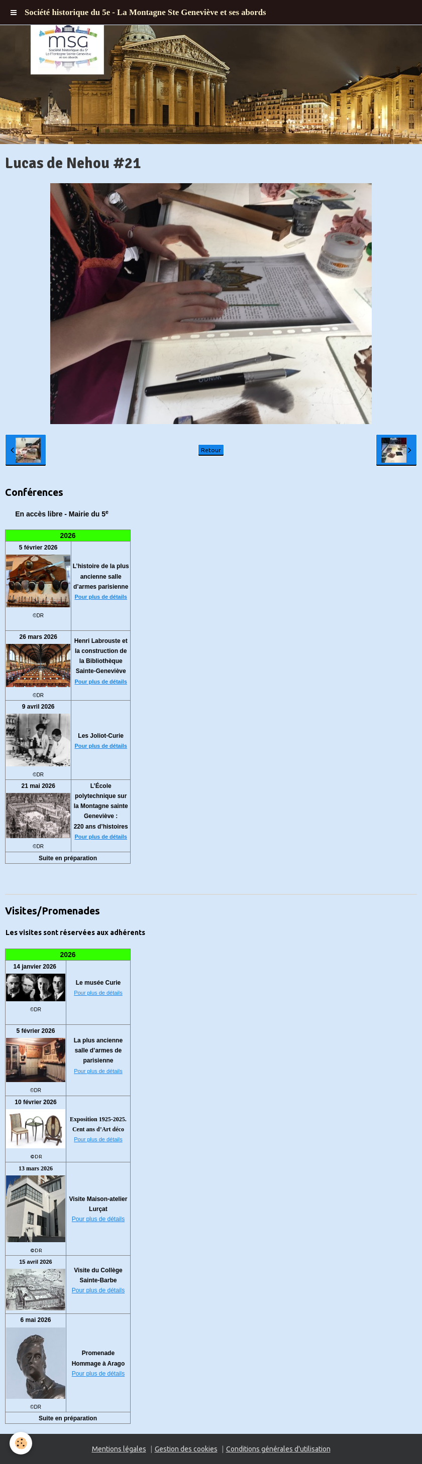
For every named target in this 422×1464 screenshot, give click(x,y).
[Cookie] (21, 1443)
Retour (211, 450)
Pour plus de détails (100, 597)
